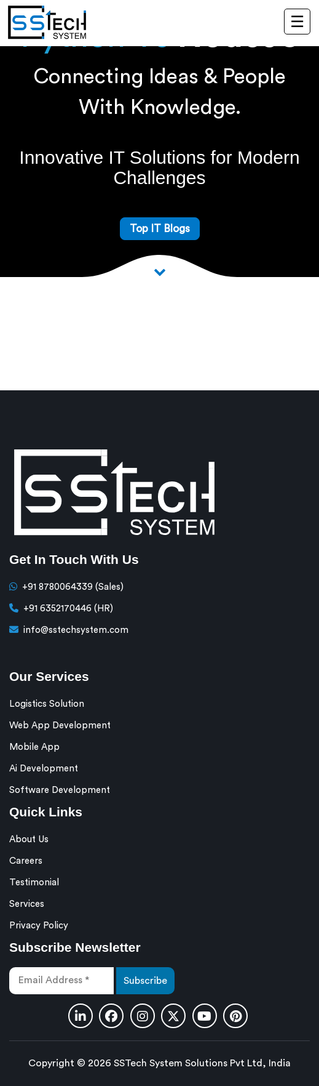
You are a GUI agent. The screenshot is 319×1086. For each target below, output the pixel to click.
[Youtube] (204, 1016)
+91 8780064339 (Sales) (73, 587)
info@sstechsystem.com (75, 630)
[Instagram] (142, 1016)
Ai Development (43, 768)
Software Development (59, 790)
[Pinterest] (235, 1016)
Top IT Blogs (160, 228)
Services (26, 904)
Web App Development (60, 725)
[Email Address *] (61, 980)
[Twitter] (173, 1016)
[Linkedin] (80, 1016)
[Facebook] (111, 1016)
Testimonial (34, 882)
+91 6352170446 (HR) (68, 608)
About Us (29, 839)
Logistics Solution (46, 704)
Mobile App (34, 747)
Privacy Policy (38, 925)
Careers (25, 861)
